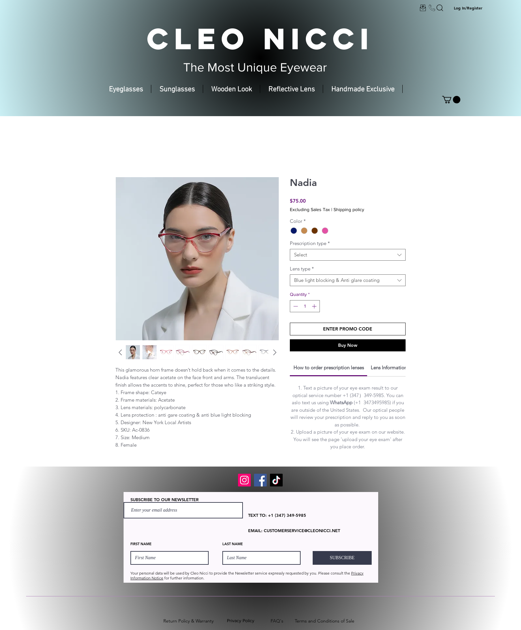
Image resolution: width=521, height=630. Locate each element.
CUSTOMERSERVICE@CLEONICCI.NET (302, 530)
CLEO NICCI (260, 38)
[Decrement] (295, 306)
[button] (451, 99)
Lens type (302, 269)
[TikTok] (276, 480)
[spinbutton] (305, 306)
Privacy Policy (240, 620)
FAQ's (277, 621)
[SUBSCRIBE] (342, 558)
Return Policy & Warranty (188, 621)
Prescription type (310, 243)
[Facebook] (260, 480)
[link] (328, 367)
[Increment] (315, 306)
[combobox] (348, 255)
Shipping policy (349, 209)
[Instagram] (244, 480)
